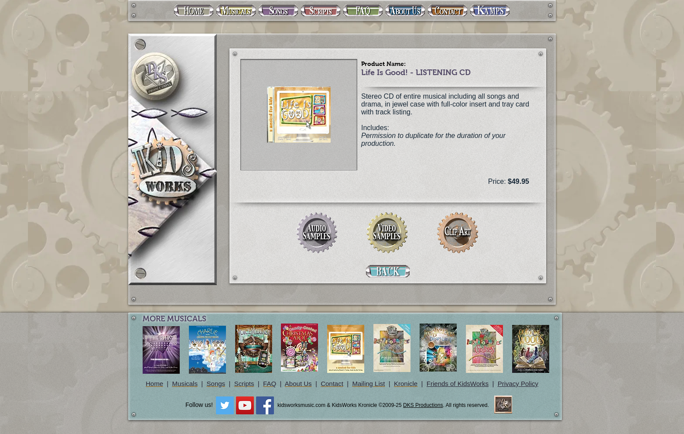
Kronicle (405, 383)
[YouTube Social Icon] (245, 405)
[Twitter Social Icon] (225, 405)
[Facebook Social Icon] (265, 405)
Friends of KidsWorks (458, 383)
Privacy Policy (518, 383)
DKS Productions (423, 405)
